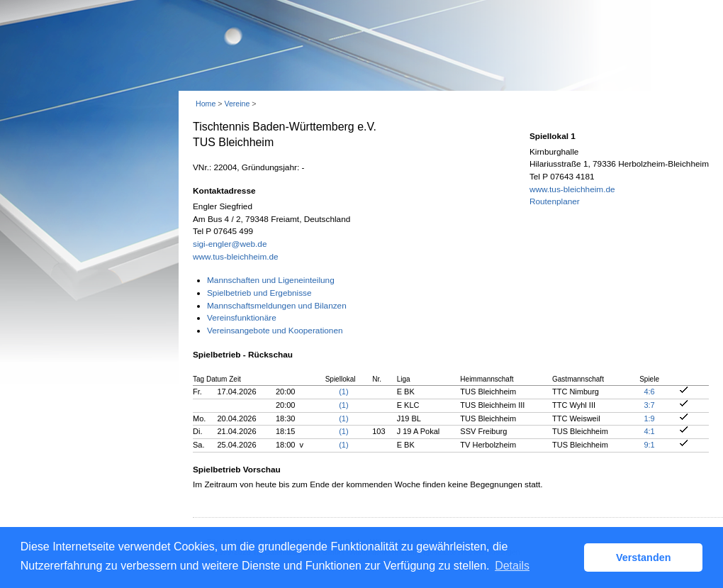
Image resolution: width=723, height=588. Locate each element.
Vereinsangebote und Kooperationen (275, 330)
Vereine (237, 103)
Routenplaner (554, 201)
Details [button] (512, 566)
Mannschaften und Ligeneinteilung (271, 280)
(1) (343, 391)
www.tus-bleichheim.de (236, 257)
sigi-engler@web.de (230, 244)
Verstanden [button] (643, 557)
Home (205, 103)
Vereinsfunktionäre (241, 318)
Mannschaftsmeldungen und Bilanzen (277, 306)
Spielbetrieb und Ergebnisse (259, 293)
